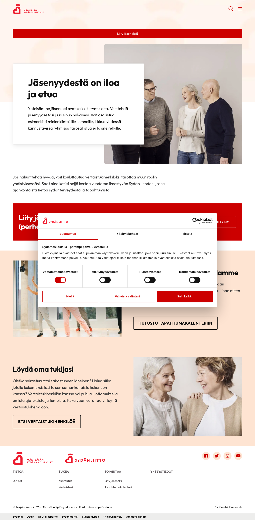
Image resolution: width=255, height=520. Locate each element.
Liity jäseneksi (113, 481)
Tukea (64, 471)
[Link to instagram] (227, 456)
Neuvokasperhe (48, 516)
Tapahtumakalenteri (118, 487)
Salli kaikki (184, 296)
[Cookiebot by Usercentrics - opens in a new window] (195, 221)
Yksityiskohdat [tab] (127, 234)
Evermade (235, 507)
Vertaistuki (66, 487)
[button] (230, 10)
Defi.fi (30, 516)
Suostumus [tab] (68, 234)
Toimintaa (113, 471)
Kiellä (70, 296)
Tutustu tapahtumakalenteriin (175, 323)
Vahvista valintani (127, 296)
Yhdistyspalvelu (112, 516)
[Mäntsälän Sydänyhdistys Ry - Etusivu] (33, 457)
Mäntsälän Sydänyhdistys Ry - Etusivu (44, 9)
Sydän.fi (18, 516)
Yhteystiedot (161, 471)
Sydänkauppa (90, 516)
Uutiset (17, 481)
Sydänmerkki (70, 516)
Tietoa (18, 471)
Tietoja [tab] (187, 234)
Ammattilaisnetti (136, 516)
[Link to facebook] (206, 456)
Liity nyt (223, 222)
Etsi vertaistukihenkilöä (47, 421)
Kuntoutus (65, 481)
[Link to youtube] (238, 456)
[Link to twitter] (217, 456)
